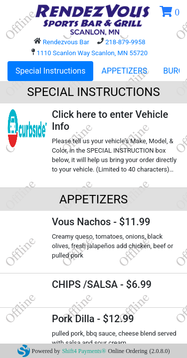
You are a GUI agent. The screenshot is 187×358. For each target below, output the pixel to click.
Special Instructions (50, 71)
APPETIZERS (124, 71)
